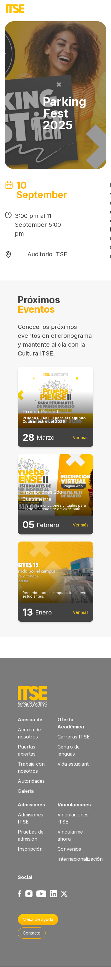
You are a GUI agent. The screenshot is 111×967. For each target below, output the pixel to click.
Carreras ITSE (73, 737)
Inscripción (30, 849)
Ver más (81, 437)
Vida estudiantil (74, 764)
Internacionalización (80, 859)
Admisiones (31, 805)
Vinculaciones (74, 805)
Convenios (69, 849)
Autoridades (31, 781)
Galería (26, 791)
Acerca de (30, 720)
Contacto (32, 932)
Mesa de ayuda (38, 919)
